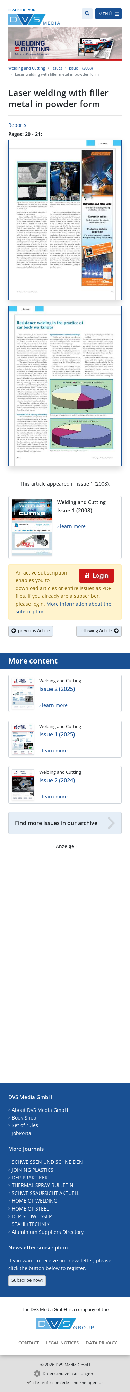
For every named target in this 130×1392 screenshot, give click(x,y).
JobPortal (22, 1133)
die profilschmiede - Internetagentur (68, 1382)
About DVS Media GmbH (40, 1110)
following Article (99, 630)
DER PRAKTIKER (30, 1177)
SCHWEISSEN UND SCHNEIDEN (47, 1161)
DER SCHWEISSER (32, 1216)
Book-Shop (24, 1117)
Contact (28, 1343)
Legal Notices (62, 1343)
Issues (57, 68)
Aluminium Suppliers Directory (48, 1232)
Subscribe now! (27, 1280)
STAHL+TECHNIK (31, 1224)
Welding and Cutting (26, 68)
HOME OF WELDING (34, 1200)
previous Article (30, 630)
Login (97, 575)
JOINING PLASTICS (32, 1169)
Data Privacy (101, 1343)
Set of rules (25, 1125)
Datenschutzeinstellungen (68, 1373)
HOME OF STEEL (30, 1208)
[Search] (87, 13)
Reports (17, 125)
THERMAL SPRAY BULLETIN (42, 1185)
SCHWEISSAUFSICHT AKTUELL (45, 1193)
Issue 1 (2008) (81, 68)
